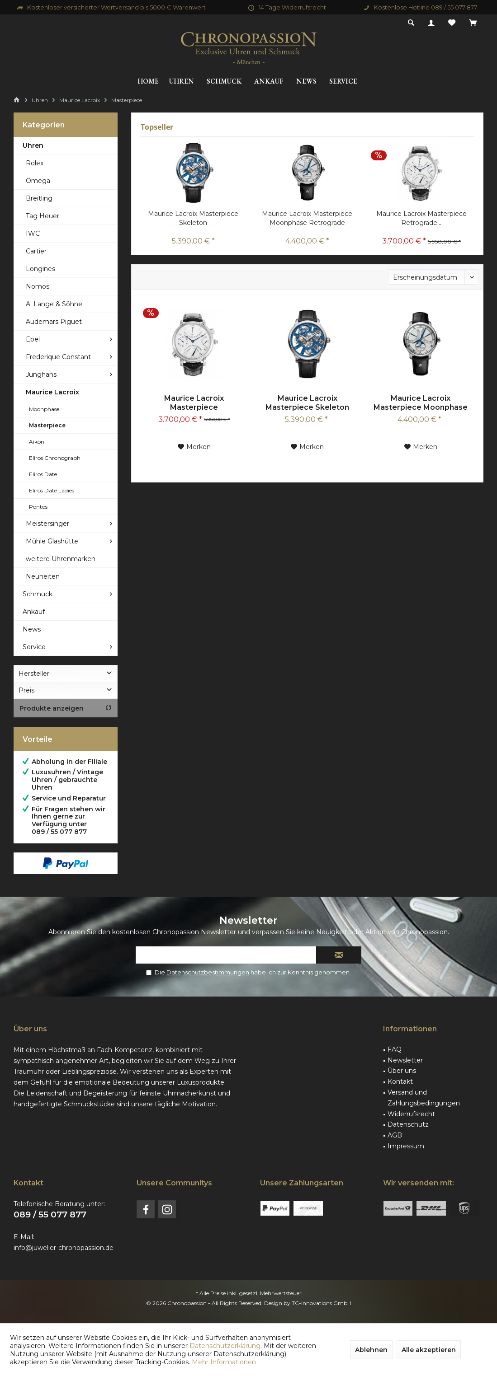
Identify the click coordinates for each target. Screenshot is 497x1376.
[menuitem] (472, 23)
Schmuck (37, 594)
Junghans (41, 374)
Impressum (406, 1146)
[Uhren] (181, 81)
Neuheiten (43, 576)
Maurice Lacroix (52, 392)
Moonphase (44, 409)
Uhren (33, 145)
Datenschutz (408, 1124)
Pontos (38, 506)
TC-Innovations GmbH (321, 1303)
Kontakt (400, 1081)
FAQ (395, 1049)
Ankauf (34, 612)
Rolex (34, 163)
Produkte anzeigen (65, 708)
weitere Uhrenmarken (60, 559)
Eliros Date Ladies (51, 490)
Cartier (36, 251)
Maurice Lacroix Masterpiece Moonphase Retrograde (307, 218)
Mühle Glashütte (52, 541)
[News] (306, 81)
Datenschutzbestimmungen (207, 972)
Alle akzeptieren (429, 1350)
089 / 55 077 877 (50, 1214)
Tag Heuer (42, 216)
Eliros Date (43, 474)
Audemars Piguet (54, 322)
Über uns (402, 1071)
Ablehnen (371, 1350)
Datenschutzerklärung (224, 1346)
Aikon (36, 441)
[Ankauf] (269, 81)
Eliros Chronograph (54, 457)
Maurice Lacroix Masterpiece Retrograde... (421, 218)
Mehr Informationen (224, 1362)
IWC (33, 233)
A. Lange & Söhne (54, 304)
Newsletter (405, 1060)
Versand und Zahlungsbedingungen (424, 1097)
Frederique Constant (58, 357)
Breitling (39, 198)
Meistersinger (47, 524)
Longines (40, 269)
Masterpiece (47, 425)
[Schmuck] (224, 81)
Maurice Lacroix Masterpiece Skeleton (193, 218)
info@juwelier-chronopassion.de (64, 1248)
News (32, 629)
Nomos (37, 286)
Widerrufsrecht (411, 1114)
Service (34, 647)
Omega (38, 181)
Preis (26, 690)
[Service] (343, 81)
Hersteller (34, 673)
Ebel (33, 339)
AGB (395, 1135)
